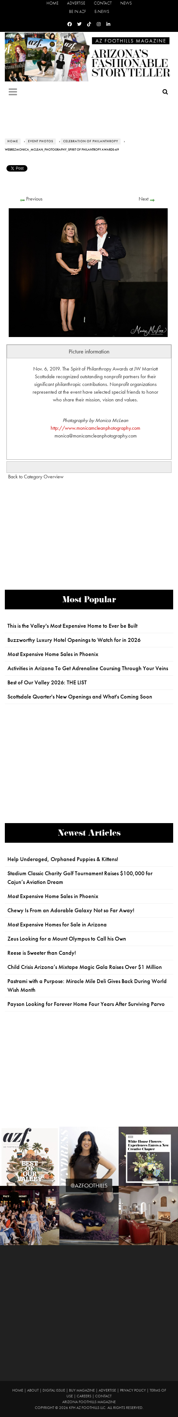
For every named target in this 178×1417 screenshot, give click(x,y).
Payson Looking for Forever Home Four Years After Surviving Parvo (86, 1004)
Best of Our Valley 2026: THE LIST (47, 682)
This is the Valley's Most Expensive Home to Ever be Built (72, 625)
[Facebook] (69, 24)
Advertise (76, 3)
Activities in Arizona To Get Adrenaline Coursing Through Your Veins (87, 668)
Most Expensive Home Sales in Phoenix (52, 654)
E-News (101, 11)
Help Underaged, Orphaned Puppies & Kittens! (62, 859)
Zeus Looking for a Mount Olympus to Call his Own (66, 938)
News (126, 3)
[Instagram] (99, 24)
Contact (103, 3)
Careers (84, 1396)
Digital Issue (54, 1390)
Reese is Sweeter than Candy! (41, 952)
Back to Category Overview (36, 477)
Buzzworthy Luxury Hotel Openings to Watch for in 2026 (74, 639)
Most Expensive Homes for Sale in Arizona (57, 924)
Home (52, 3)
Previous (34, 199)
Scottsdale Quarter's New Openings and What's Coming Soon (79, 696)
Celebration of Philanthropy (90, 141)
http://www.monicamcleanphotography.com (95, 428)
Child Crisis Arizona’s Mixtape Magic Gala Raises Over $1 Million (84, 967)
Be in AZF (77, 11)
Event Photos (40, 141)
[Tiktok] (89, 24)
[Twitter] (79, 24)
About (33, 1390)
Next (143, 199)
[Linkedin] (108, 24)
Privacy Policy (133, 1390)
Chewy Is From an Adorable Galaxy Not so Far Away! (70, 910)
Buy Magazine (82, 1390)
